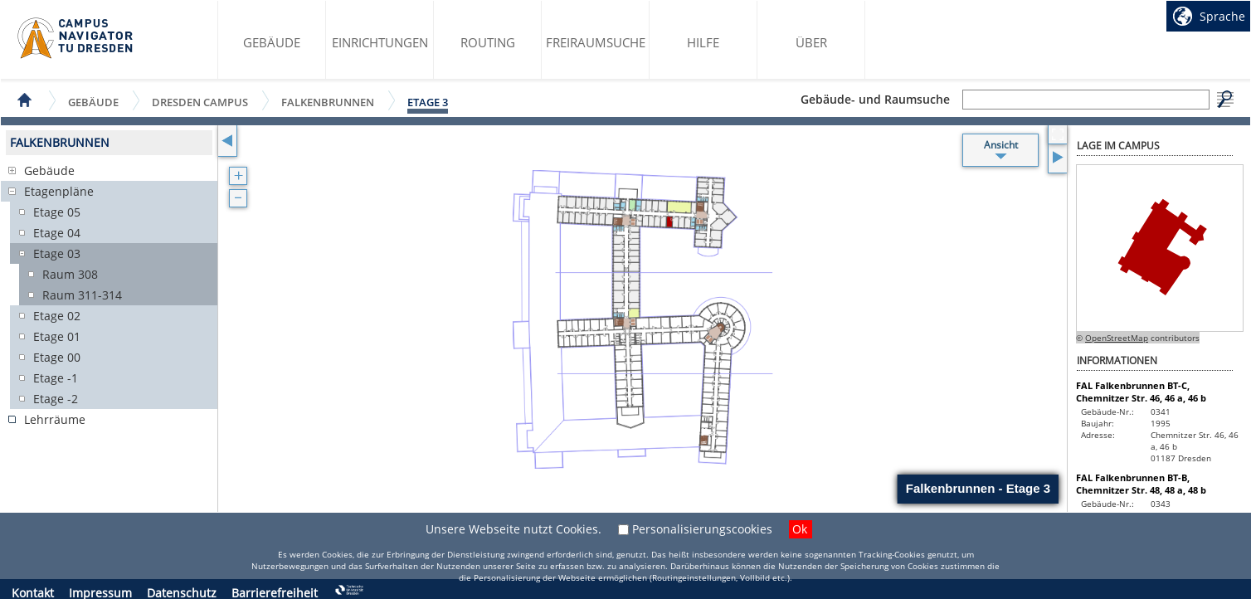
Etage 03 (56, 253)
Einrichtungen (380, 42)
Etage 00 (56, 357)
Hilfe (703, 42)
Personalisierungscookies (702, 529)
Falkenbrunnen (327, 102)
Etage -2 (55, 399)
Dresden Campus (200, 102)
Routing (487, 42)
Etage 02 (56, 316)
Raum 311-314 (82, 295)
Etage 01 (56, 336)
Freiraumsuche (595, 42)
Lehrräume (54, 419)
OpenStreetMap (1116, 337)
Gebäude (271, 42)
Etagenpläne (59, 191)
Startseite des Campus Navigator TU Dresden (75, 38)
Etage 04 (56, 233)
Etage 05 (56, 212)
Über (811, 42)
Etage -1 (55, 378)
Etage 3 (427, 102)
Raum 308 (70, 274)
